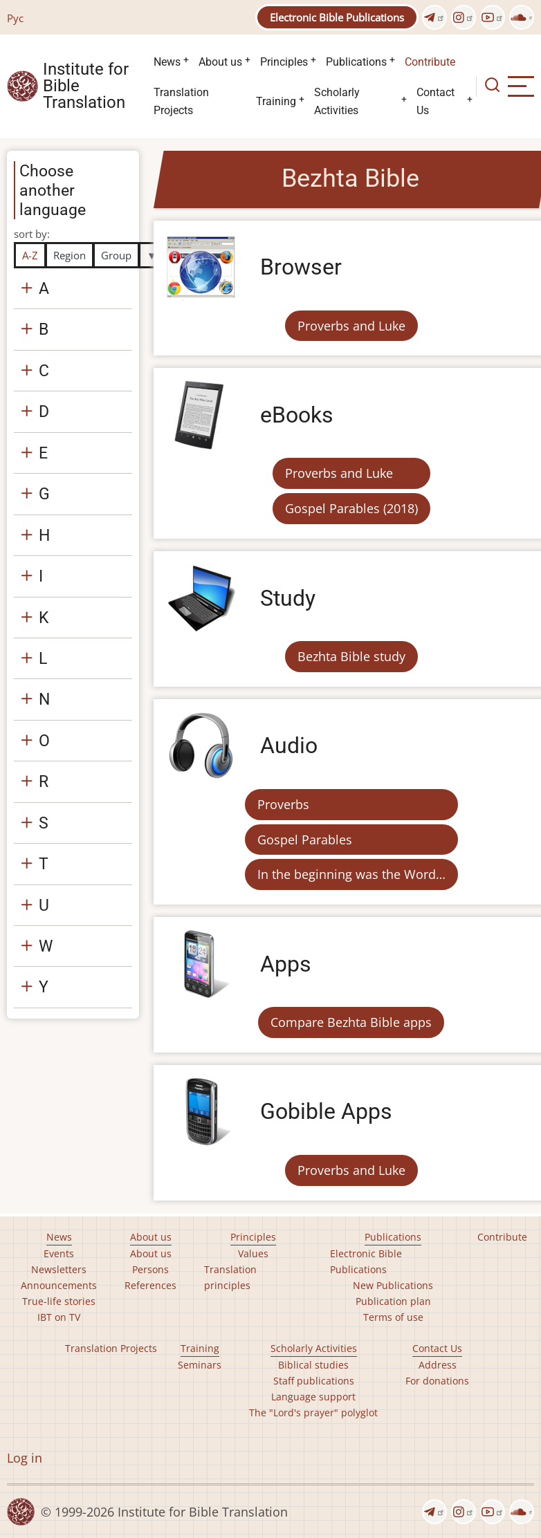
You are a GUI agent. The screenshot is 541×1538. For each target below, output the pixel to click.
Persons (150, 1269)
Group (116, 255)
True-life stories (58, 1301)
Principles (284, 61)
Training (276, 101)
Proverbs (283, 804)
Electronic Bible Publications (337, 17)
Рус (15, 18)
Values (253, 1253)
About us (220, 61)
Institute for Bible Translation (86, 86)
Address (438, 1364)
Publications (356, 61)
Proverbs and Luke (351, 325)
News (167, 61)
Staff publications (313, 1380)
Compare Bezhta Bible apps (351, 1022)
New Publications (393, 1285)
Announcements (59, 1285)
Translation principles (230, 1277)
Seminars (199, 1364)
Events (59, 1253)
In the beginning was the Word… (351, 874)
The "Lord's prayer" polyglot (313, 1412)
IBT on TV (58, 1317)
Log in (24, 1457)
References (150, 1285)
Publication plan (393, 1301)
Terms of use (393, 1317)
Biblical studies (313, 1364)
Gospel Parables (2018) (351, 508)
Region (69, 255)
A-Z (30, 255)
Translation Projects (181, 101)
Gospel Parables (304, 839)
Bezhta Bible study (351, 656)
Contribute (430, 61)
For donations (437, 1380)
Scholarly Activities (337, 101)
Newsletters (58, 1269)
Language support (313, 1396)
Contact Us (435, 101)
